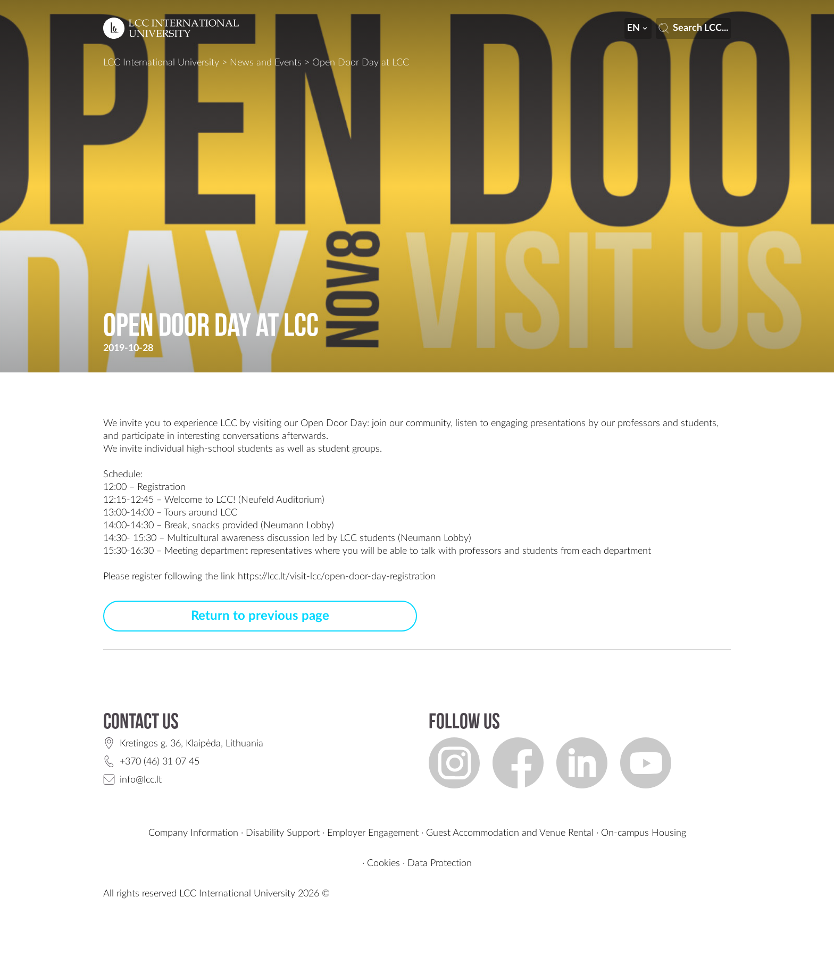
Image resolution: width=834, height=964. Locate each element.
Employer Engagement (373, 833)
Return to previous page (260, 616)
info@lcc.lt (141, 780)
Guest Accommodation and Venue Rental (510, 833)
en (638, 28)
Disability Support (283, 833)
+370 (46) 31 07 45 (159, 762)
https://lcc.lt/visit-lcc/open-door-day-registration (337, 576)
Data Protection (439, 863)
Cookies (383, 863)
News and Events (266, 63)
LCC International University (161, 63)
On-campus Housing (643, 833)
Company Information (193, 833)
